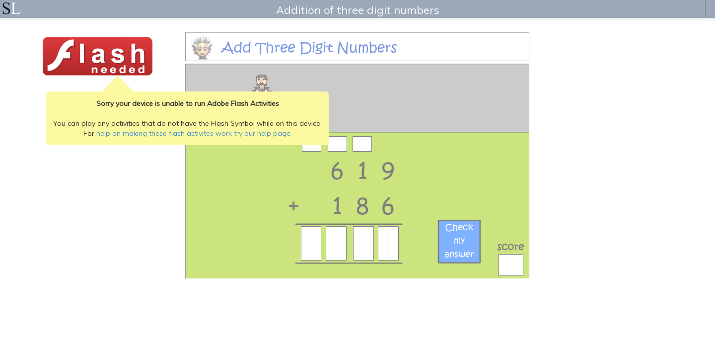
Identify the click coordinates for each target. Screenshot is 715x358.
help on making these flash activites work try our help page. (194, 133)
